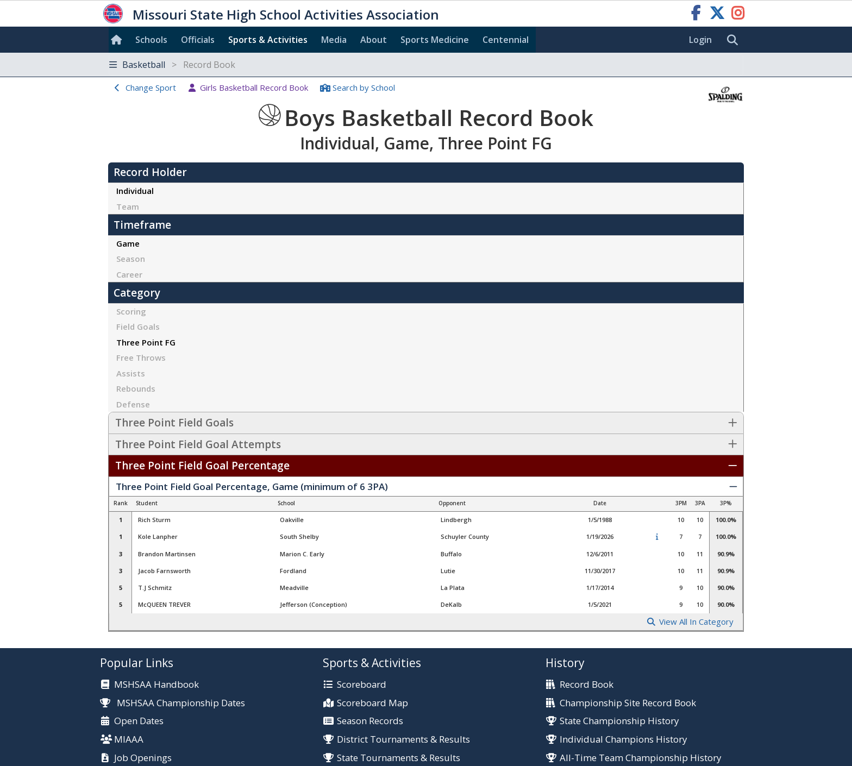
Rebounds (135, 388)
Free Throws (141, 357)
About (373, 40)
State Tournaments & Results (398, 758)
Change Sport (151, 87)
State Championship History (619, 721)
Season (130, 258)
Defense (133, 404)
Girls (254, 87)
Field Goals (138, 326)
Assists (130, 373)
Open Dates (139, 721)
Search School (364, 87)
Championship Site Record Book (628, 703)
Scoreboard (361, 685)
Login (700, 40)
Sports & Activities (268, 40)
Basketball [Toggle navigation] (172, 65)
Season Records (370, 721)
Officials (198, 40)
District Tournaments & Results (403, 739)
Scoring (131, 311)
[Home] (118, 40)
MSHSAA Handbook (156, 685)
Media (334, 40)
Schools (151, 40)
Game (128, 243)
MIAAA (128, 739)
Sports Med (434, 40)
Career (129, 274)
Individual (135, 190)
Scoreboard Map (372, 703)
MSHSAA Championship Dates (172, 702)
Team (127, 206)
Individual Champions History (623, 739)
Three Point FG (146, 342)
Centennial (506, 40)
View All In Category (696, 621)
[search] (735, 40)
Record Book (586, 685)
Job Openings (143, 758)
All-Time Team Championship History (640, 758)
